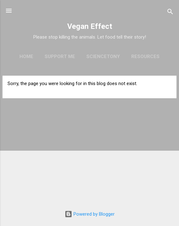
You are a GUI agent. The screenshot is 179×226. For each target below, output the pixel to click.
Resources (145, 56)
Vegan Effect (89, 26)
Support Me (60, 56)
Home (26, 56)
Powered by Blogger (90, 214)
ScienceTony (103, 56)
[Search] (170, 12)
